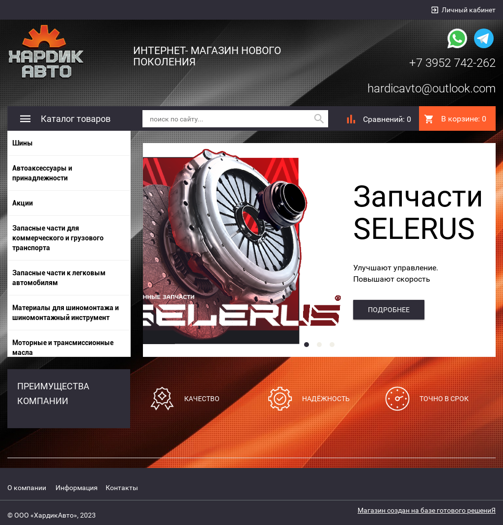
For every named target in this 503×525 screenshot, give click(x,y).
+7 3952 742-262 (452, 63)
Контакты (122, 488)
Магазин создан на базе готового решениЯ (427, 510)
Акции (22, 203)
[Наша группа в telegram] (484, 37)
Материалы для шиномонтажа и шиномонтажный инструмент (65, 312)
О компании (26, 488)
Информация (77, 488)
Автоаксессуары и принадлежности (42, 173)
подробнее (389, 310)
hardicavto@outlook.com (431, 88)
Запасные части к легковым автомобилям (59, 278)
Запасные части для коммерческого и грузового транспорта (58, 238)
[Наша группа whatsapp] (457, 37)
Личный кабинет (469, 10)
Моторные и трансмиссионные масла (62, 347)
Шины (22, 143)
